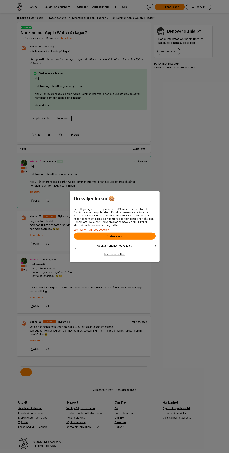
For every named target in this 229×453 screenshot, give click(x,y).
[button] (115, 254)
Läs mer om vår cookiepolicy (91, 229)
